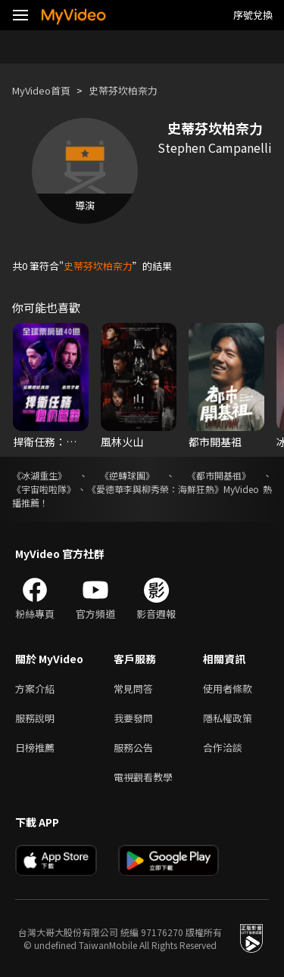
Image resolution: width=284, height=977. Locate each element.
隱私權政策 (227, 718)
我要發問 (133, 718)
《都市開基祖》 (219, 475)
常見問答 (133, 688)
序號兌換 (253, 15)
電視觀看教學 (143, 777)
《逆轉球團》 (127, 475)
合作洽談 (222, 747)
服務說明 (35, 718)
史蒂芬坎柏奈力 (123, 90)
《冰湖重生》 (39, 475)
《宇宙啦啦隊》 (44, 488)
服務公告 (133, 747)
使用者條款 (227, 688)
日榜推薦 (35, 747)
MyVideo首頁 (41, 90)
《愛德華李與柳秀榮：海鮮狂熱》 (155, 488)
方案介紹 (35, 688)
